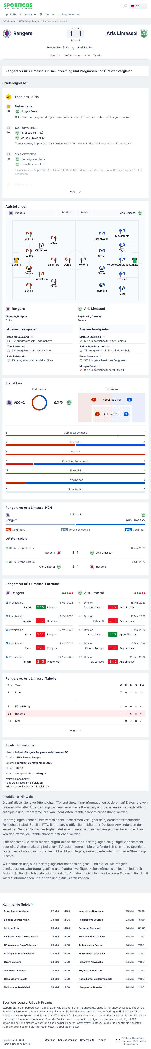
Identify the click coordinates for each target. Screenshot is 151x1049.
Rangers (11, 520)
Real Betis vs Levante (91, 919)
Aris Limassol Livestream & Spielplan (27, 786)
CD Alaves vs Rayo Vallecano (20, 945)
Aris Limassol (135, 520)
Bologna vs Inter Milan (16, 919)
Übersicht (55, 55)
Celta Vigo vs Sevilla (15, 978)
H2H (87, 55)
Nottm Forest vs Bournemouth (95, 978)
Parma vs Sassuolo (89, 928)
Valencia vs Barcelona (91, 911)
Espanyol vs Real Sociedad (19, 953)
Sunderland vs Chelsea (92, 936)
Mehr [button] (75, 192)
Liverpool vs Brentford (91, 987)
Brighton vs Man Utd (90, 970)
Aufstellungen (72, 55)
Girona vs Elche (12, 961)
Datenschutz (87, 1039)
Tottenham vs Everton (91, 945)
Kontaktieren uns (67, 1039)
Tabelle (97, 55)
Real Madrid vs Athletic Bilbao (21, 936)
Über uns (50, 1039)
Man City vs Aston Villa (92, 953)
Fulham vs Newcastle (91, 961)
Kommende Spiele (18, 904)
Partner (102, 1039)
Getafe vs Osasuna (15, 970)
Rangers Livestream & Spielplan (24, 782)
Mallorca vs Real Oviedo (17, 987)
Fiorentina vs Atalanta (16, 911)
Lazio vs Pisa (11, 928)
